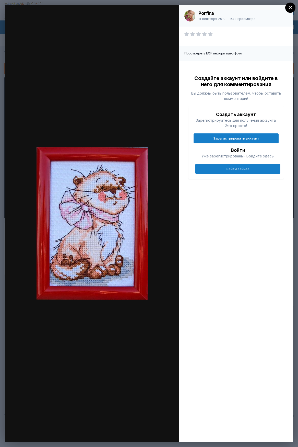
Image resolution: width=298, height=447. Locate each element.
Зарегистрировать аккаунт (236, 138)
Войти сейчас (238, 169)
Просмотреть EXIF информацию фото (213, 53)
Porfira (206, 13)
